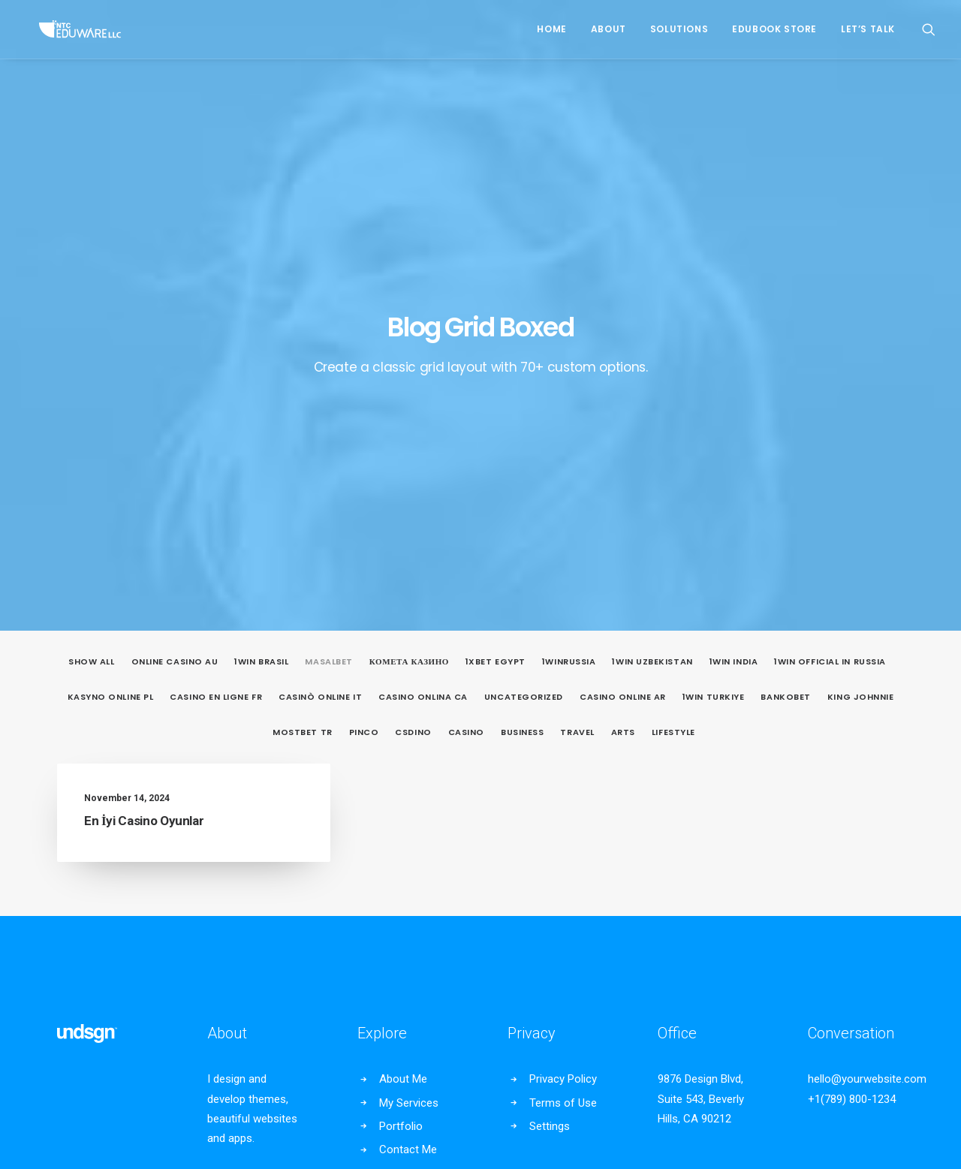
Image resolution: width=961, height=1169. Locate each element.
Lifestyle (673, 393)
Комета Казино (409, 322)
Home (551, 29)
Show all (91, 322)
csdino (413, 393)
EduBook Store (774, 29)
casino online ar (623, 358)
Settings (549, 787)
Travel (577, 393)
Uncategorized (523, 358)
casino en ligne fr (216, 358)
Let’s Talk (868, 29)
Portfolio (401, 787)
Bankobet (785, 358)
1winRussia (569, 322)
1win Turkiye (713, 358)
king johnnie (860, 358)
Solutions (679, 29)
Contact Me (408, 810)
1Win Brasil (261, 322)
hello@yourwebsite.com (867, 739)
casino (466, 393)
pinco (364, 393)
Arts (623, 393)
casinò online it (320, 358)
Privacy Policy (563, 739)
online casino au (174, 322)
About (608, 29)
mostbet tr (303, 393)
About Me (403, 739)
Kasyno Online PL (111, 358)
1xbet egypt (495, 322)
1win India (733, 322)
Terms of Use (563, 763)
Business (522, 393)
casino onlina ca (423, 358)
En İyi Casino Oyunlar (143, 481)
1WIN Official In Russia (830, 322)
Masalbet (328, 322)
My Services (408, 763)
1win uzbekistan (652, 322)
